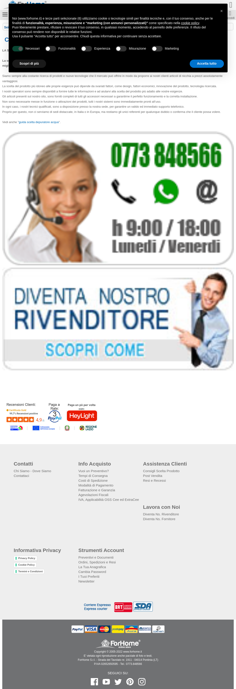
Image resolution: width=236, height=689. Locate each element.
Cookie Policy (26, 564)
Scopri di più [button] (29, 63)
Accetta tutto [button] (207, 63)
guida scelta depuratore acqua (39, 122)
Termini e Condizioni (30, 571)
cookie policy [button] (190, 23)
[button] (221, 11)
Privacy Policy (26, 558)
